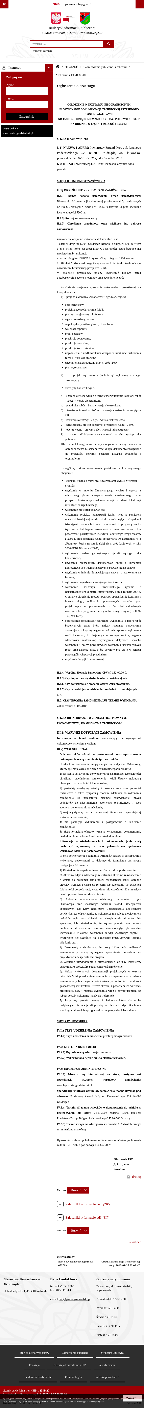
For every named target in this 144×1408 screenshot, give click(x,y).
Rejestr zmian (107, 1365)
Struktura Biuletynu (112, 1353)
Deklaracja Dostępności (38, 1377)
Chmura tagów (73, 1377)
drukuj (136, 1177)
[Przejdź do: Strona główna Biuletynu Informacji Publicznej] (57, 67)
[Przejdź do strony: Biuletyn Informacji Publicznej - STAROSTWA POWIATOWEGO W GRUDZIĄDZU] (72, 24)
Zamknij (132, 1398)
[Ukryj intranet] (49, 68)
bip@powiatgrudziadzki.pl (74, 1299)
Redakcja (34, 1365)
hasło (9, 98)
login (9, 85)
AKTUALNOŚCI (71, 67)
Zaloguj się (26, 116)
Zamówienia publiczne (75, 1353)
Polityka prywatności (107, 1377)
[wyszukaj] (66, 44)
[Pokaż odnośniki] (4, 4)
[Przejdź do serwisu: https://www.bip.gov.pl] (72, 4)
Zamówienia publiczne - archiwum (106, 67)
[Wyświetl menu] (140, 4)
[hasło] (27, 105)
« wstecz (135, 1242)
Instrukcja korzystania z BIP (69, 1365)
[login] (27, 91)
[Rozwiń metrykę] (78, 1190)
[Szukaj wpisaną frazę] (108, 44)
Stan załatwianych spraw (34, 1353)
